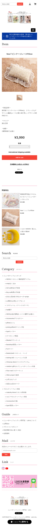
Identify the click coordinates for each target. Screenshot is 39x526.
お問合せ (6, 423)
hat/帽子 (9, 310)
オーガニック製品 (12, 336)
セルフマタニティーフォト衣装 (16, 397)
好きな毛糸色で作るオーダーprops (17, 296)
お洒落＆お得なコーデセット (15, 301)
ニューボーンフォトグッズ (12, 276)
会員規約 (6, 433)
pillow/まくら (10, 323)
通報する (19, 169)
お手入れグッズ (11, 379)
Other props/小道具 (12, 375)
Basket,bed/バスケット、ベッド (16, 353)
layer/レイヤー (11, 331)
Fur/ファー (9, 349)
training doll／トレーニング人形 (16, 357)
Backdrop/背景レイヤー (14, 344)
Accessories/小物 (11, 401)
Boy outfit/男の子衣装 (13, 292)
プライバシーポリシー (11, 427)
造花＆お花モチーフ (12, 384)
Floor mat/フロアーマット (14, 370)
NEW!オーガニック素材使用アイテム (18, 279)
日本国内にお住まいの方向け (19, 164)
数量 (19, 143)
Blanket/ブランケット (13, 340)
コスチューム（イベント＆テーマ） (18, 305)
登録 (6, 454)
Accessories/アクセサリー (14, 318)
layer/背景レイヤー (12, 405)
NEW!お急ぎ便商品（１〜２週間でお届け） (20, 314)
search (20, 4)
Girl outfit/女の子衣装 (13, 288)
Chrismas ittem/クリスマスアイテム (18, 362)
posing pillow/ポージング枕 (15, 327)
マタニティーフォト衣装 (12, 389)
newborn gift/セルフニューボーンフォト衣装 (20, 366)
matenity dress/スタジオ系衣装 (16, 392)
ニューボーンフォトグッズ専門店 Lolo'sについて (20, 420)
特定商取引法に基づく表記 (12, 430)
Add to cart (19, 157)
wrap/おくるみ (11, 283)
